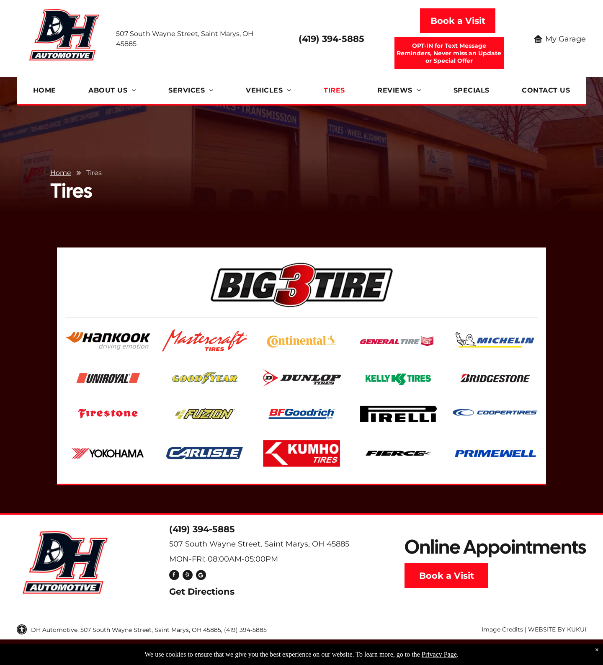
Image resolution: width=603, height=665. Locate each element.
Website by (546, 629)
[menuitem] (44, 90)
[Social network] (201, 576)
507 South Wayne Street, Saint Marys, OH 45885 (259, 544)
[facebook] (174, 576)
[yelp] (188, 576)
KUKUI (576, 629)
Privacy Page (439, 654)
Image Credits (502, 629)
